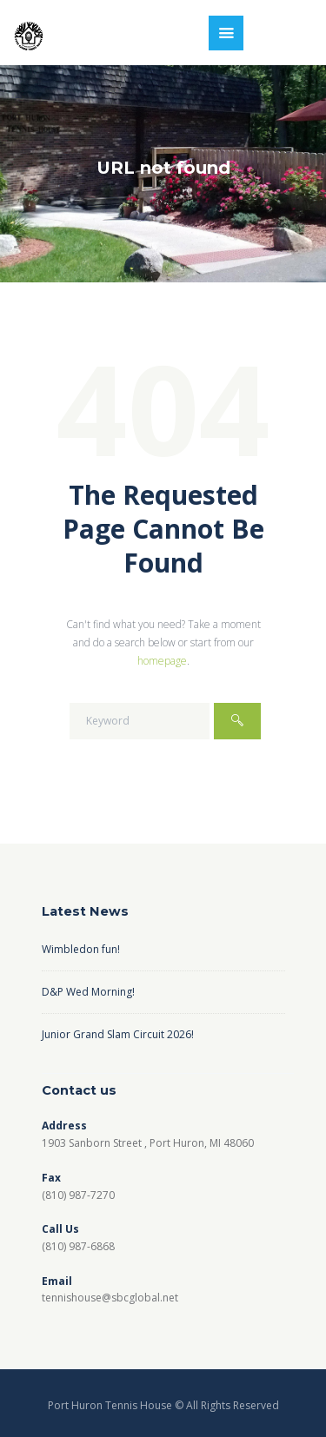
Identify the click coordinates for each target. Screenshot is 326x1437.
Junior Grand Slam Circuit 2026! (118, 1034)
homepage (162, 660)
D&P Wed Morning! (88, 991)
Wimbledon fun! (81, 949)
